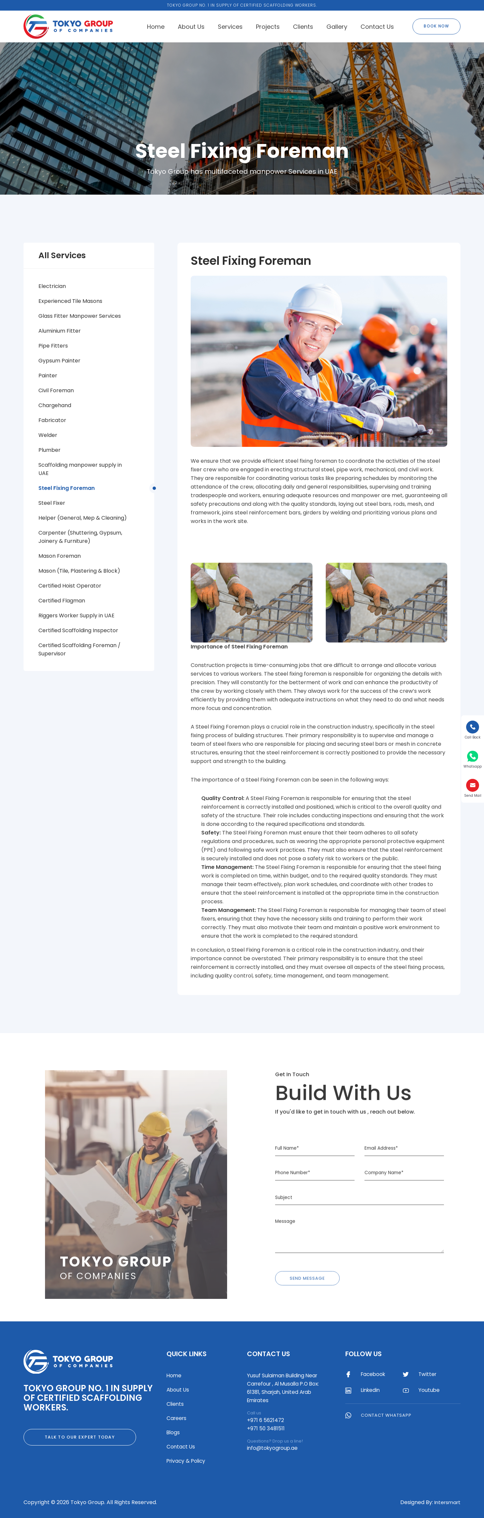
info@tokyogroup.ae (273, 1448)
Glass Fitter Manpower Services (79, 316)
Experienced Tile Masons (70, 301)
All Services (62, 255)
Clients (303, 27)
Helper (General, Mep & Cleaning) (82, 518)
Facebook (367, 1374)
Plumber (49, 450)
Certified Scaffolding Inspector (78, 630)
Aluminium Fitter (59, 331)
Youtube (422, 1391)
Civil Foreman (56, 390)
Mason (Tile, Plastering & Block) (79, 571)
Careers (177, 1418)
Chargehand (54, 405)
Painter (47, 375)
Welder (47, 435)
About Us (191, 27)
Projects (268, 27)
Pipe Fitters (53, 346)
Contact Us (377, 27)
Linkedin (364, 1391)
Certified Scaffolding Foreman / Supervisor (79, 649)
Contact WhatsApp (379, 1416)
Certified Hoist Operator (69, 586)
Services (230, 27)
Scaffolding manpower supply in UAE (80, 469)
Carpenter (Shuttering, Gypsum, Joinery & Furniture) (80, 537)
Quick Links (187, 1354)
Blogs (173, 1432)
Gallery (336, 27)
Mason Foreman (59, 556)
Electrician (52, 286)
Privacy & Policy (187, 1461)
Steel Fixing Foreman (66, 488)
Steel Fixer (51, 503)
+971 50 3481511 (266, 1428)
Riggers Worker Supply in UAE (76, 615)
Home (156, 27)
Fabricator (52, 420)
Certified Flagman (61, 600)
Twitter (421, 1374)
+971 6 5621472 (266, 1420)
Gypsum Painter (59, 360)
